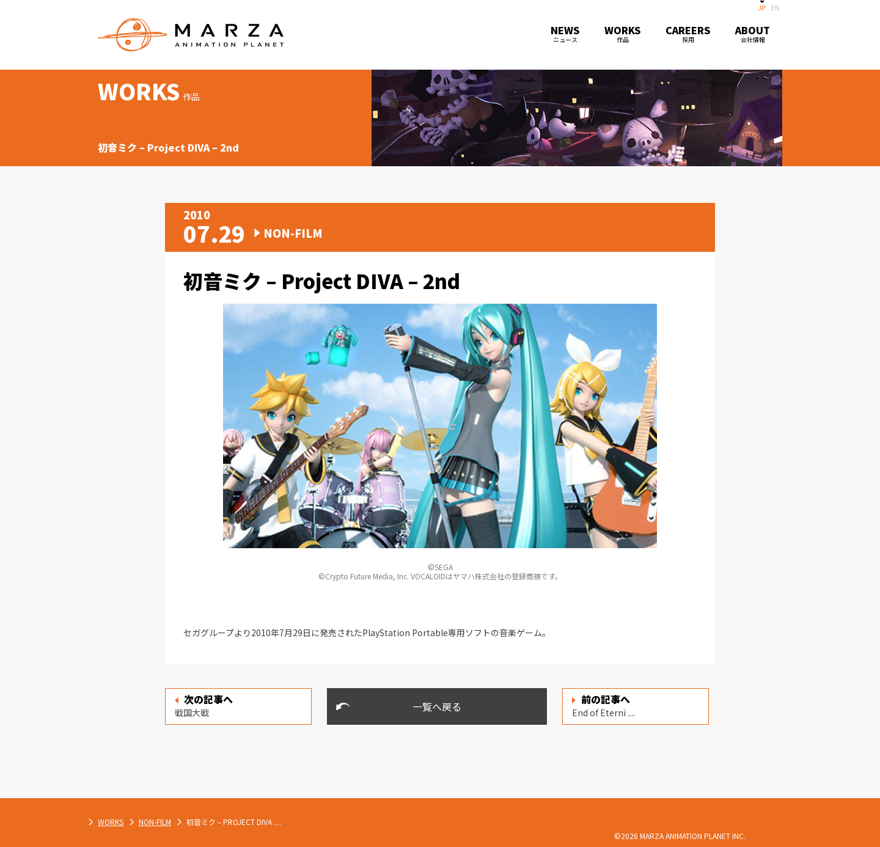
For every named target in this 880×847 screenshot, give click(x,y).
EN (775, 7)
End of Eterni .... (603, 705)
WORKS (239, 821)
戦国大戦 (204, 705)
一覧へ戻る (437, 706)
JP (761, 7)
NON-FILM (283, 821)
